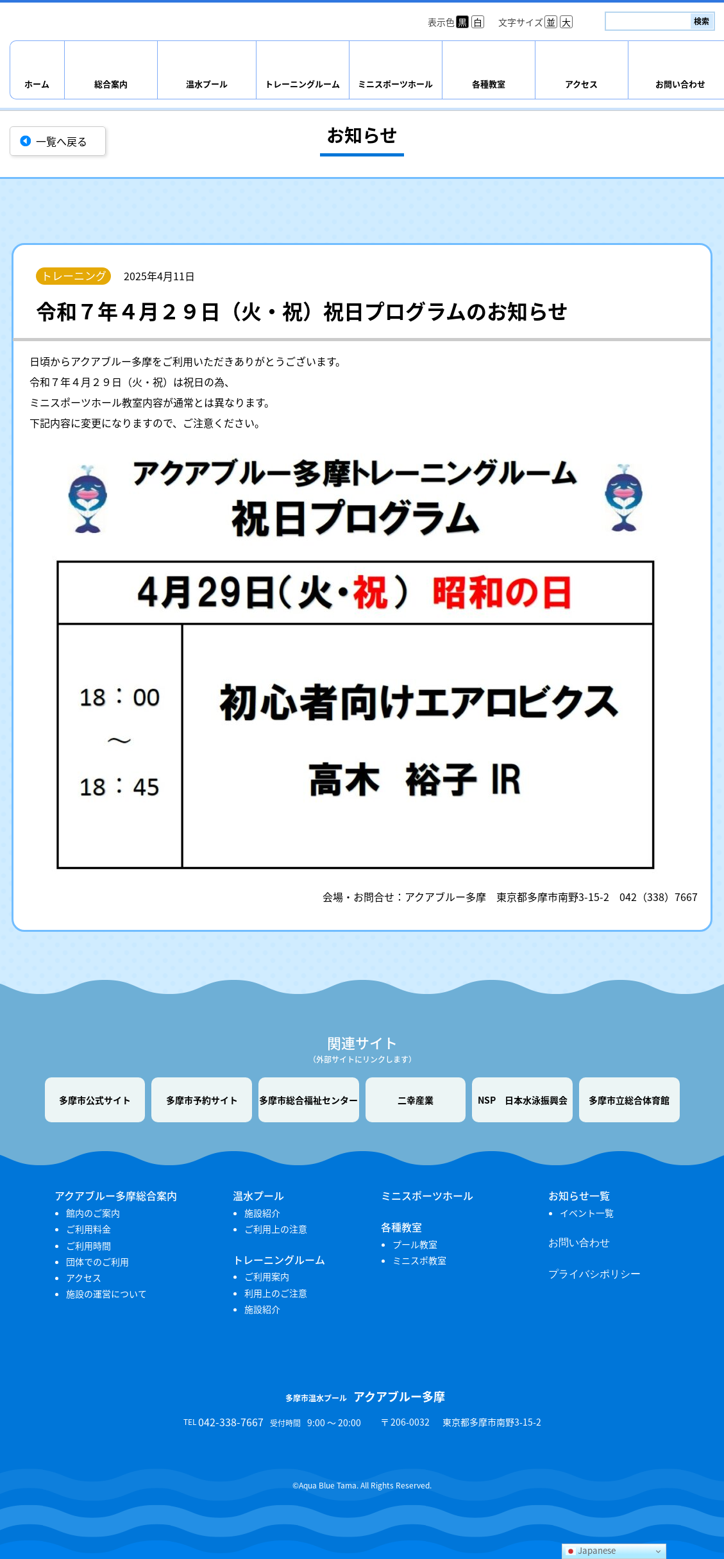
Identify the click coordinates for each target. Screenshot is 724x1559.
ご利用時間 (88, 1245)
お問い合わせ (579, 1242)
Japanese (591, 1550)
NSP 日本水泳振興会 (523, 1099)
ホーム (36, 84)
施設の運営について (106, 1293)
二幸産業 (416, 1099)
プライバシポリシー (594, 1273)
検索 (701, 21)
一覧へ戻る (61, 141)
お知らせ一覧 (579, 1195)
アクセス (581, 84)
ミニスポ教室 (419, 1260)
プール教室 (414, 1244)
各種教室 (488, 84)
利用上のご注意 (275, 1292)
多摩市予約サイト (202, 1099)
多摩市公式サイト (95, 1099)
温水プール (207, 84)
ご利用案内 (266, 1276)
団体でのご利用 (97, 1261)
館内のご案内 (93, 1212)
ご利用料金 (88, 1228)
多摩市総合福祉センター (308, 1099)
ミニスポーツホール (395, 84)
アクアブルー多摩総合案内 (116, 1195)
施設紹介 (262, 1212)
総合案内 (111, 84)
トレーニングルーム (302, 84)
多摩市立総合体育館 (629, 1099)
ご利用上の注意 (275, 1228)
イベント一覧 (587, 1212)
